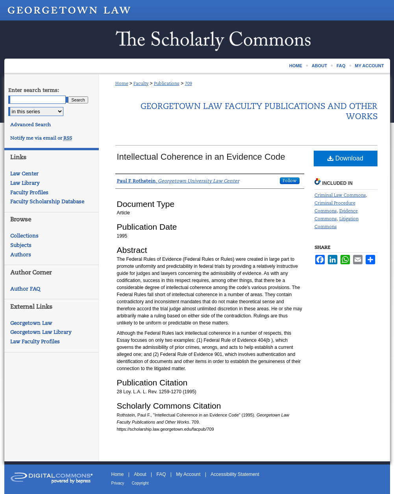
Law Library (24, 183)
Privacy (117, 483)
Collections (24, 236)
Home (121, 83)
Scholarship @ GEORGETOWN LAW (197, 39)
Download (345, 158)
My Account (188, 474)
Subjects (20, 245)
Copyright (140, 483)
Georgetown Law (31, 323)
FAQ (161, 474)
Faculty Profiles (29, 192)
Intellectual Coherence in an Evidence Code (201, 157)
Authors (20, 255)
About (140, 474)
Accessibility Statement (235, 474)
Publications (166, 83)
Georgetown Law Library (40, 332)
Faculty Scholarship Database (47, 202)
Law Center (24, 174)
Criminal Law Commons (340, 195)
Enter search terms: (33, 90)
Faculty (140, 83)
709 (188, 83)
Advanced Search (30, 124)
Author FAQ (25, 289)
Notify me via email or (41, 138)
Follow (290, 180)
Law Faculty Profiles (35, 342)
